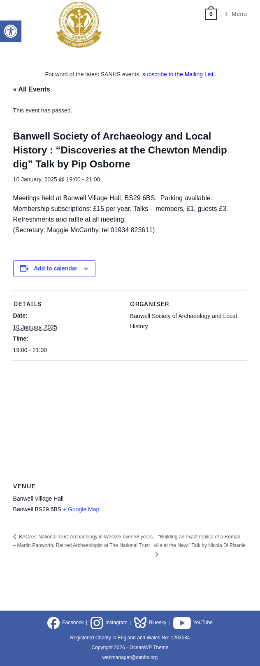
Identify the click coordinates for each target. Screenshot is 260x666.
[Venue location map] (130, 419)
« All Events (31, 89)
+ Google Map (81, 509)
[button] (10, 31)
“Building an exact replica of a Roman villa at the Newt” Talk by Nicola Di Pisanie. (200, 541)
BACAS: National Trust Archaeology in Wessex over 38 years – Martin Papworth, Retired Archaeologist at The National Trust (83, 541)
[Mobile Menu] (233, 14)
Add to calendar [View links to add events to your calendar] (55, 268)
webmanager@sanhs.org (130, 657)
